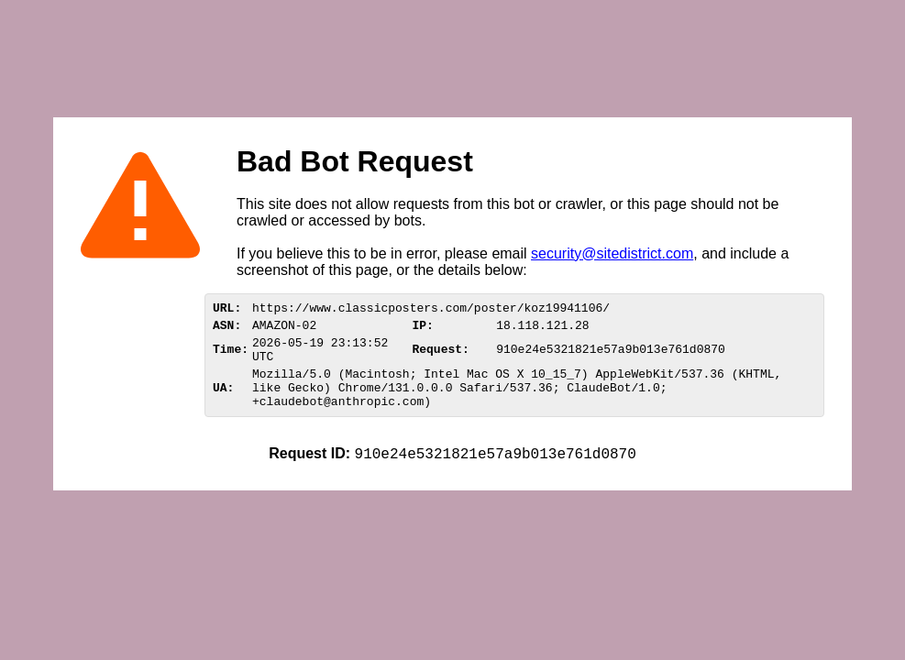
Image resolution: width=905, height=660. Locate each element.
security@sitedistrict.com (612, 253)
